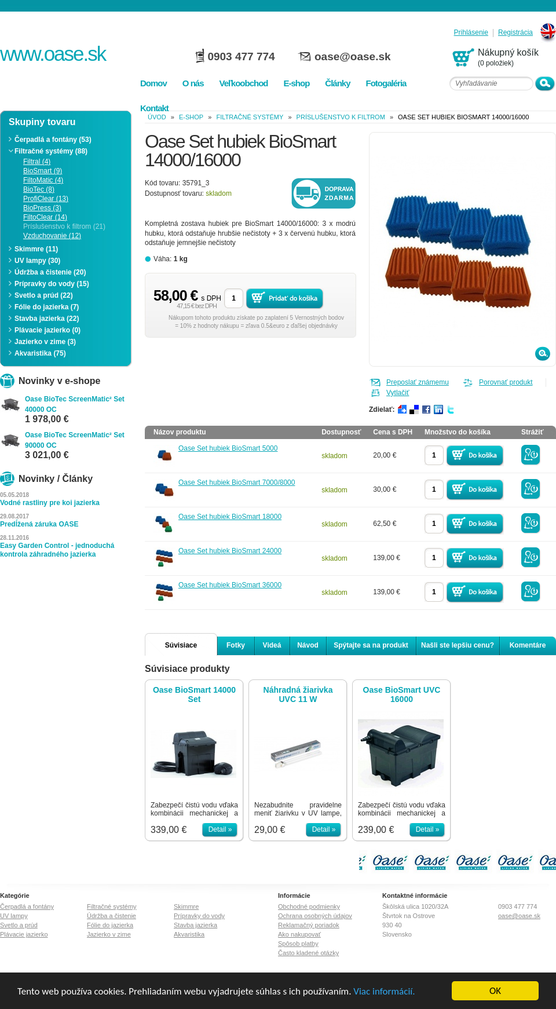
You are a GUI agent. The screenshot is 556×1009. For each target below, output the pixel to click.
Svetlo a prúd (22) (43, 295)
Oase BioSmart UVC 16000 (402, 694)
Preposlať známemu (417, 382)
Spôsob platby (298, 943)
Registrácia (515, 32)
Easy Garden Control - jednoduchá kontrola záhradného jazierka (57, 550)
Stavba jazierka (195, 925)
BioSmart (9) (42, 171)
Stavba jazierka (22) (46, 319)
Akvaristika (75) (40, 353)
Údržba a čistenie (111, 915)
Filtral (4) (36, 162)
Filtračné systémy (249, 117)
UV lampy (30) (37, 261)
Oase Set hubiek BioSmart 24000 (229, 551)
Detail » (220, 829)
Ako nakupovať (299, 934)
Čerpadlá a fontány (27, 906)
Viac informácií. (384, 991)
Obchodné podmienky (309, 906)
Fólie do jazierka (110, 925)
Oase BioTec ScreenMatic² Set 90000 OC (75, 440)
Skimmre (186, 906)
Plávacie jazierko (24, 934)
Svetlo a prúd (19, 925)
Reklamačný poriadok (308, 925)
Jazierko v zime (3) (45, 342)
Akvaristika (189, 934)
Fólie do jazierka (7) (46, 307)
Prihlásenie (471, 32)
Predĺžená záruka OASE (39, 524)
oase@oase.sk (352, 56)
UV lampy (14, 915)
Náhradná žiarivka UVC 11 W (298, 694)
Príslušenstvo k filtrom (341, 117)
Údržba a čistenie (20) (50, 272)
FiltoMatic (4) (43, 180)
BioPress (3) (42, 208)
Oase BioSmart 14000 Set (194, 694)
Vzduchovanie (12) (52, 236)
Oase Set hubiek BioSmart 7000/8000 (236, 482)
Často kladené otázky (308, 952)
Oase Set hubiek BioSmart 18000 (229, 517)
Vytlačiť (397, 393)
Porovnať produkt (506, 382)
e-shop (191, 117)
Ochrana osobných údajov (315, 915)
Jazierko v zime (109, 934)
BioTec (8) (38, 189)
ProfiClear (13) (45, 199)
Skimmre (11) (36, 249)
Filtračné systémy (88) (50, 151)
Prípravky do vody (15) (51, 284)
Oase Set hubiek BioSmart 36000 (229, 585)
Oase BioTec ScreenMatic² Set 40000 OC (75, 404)
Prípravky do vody (199, 915)
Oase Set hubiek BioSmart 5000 (227, 448)
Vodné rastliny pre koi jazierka (50, 503)
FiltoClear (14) (45, 217)
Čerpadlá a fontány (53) (53, 140)
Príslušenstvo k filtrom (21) (64, 226)
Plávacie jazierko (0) (47, 330)
